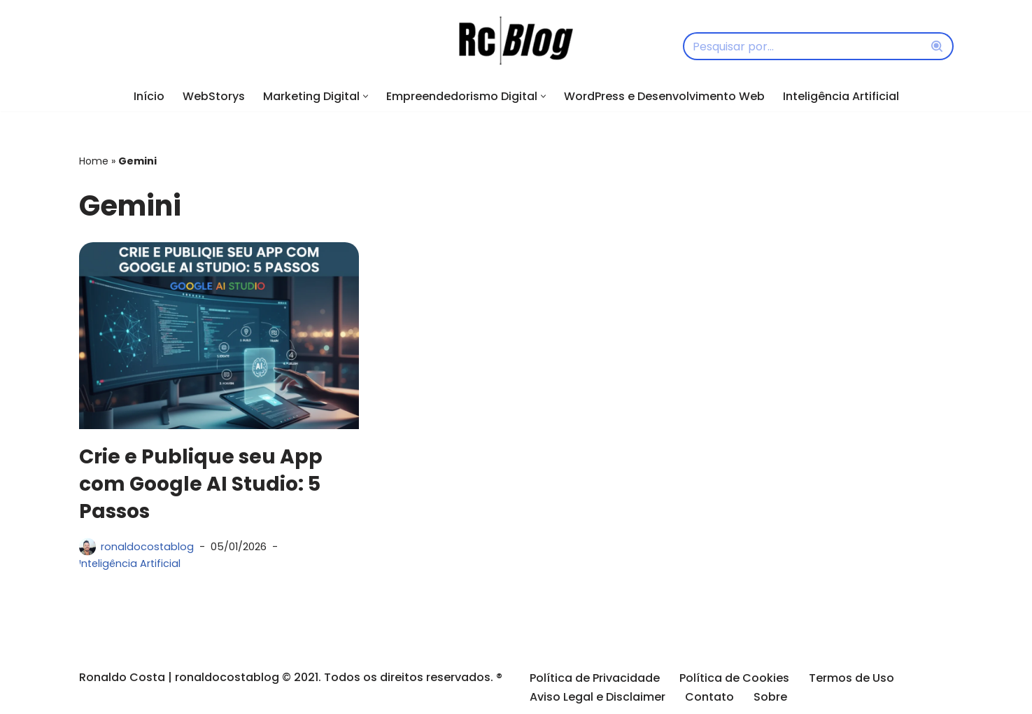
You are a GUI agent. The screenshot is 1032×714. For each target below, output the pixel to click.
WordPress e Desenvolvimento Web (664, 96)
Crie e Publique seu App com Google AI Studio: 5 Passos (201, 484)
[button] (365, 96)
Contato (709, 696)
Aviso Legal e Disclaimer (597, 696)
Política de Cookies (734, 678)
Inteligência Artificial (841, 96)
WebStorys (214, 96)
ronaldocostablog (148, 547)
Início (149, 96)
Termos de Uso (851, 678)
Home (93, 161)
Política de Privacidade (595, 678)
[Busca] (802, 46)
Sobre (770, 696)
